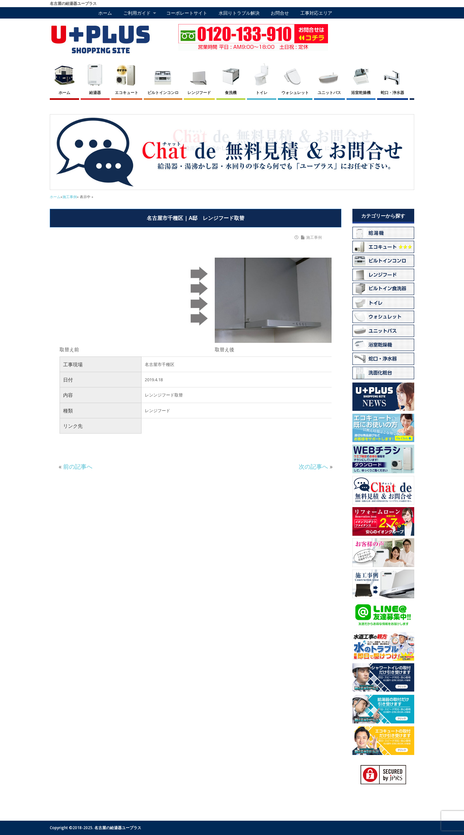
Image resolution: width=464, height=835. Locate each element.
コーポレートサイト (186, 13)
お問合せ (280, 13)
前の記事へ (77, 466)
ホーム (105, 13)
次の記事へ (313, 466)
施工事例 (314, 237)
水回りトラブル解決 (239, 13)
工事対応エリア (316, 13)
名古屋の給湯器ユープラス (117, 827)
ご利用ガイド (137, 13)
